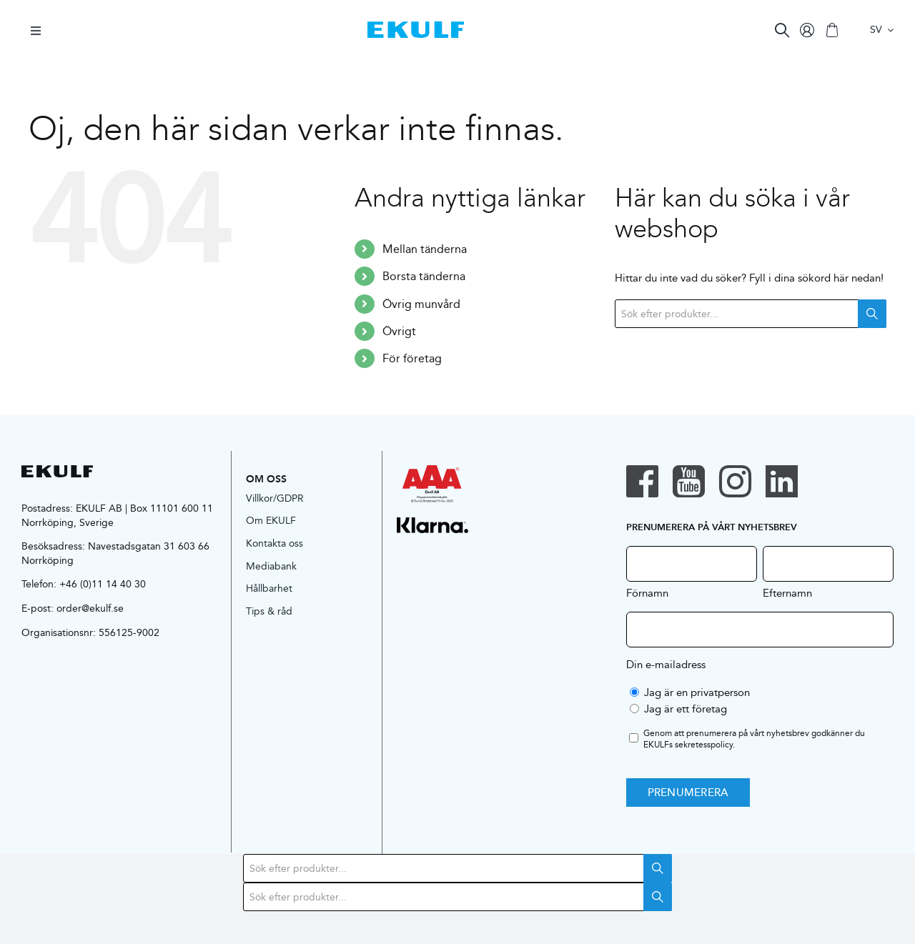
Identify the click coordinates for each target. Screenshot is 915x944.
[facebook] (642, 481)
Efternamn (787, 592)
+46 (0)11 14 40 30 (102, 584)
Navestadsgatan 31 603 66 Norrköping (115, 553)
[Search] (782, 30)
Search (872, 313)
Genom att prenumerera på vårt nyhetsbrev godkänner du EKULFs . (754, 739)
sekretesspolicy (704, 744)
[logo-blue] (415, 27)
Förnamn (647, 592)
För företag (412, 358)
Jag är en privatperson (697, 692)
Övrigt (399, 331)
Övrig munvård (421, 304)
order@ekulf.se (90, 608)
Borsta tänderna (423, 276)
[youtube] (689, 481)
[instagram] (735, 481)
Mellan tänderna (424, 249)
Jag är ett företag (685, 708)
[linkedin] (782, 481)
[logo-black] (57, 470)
